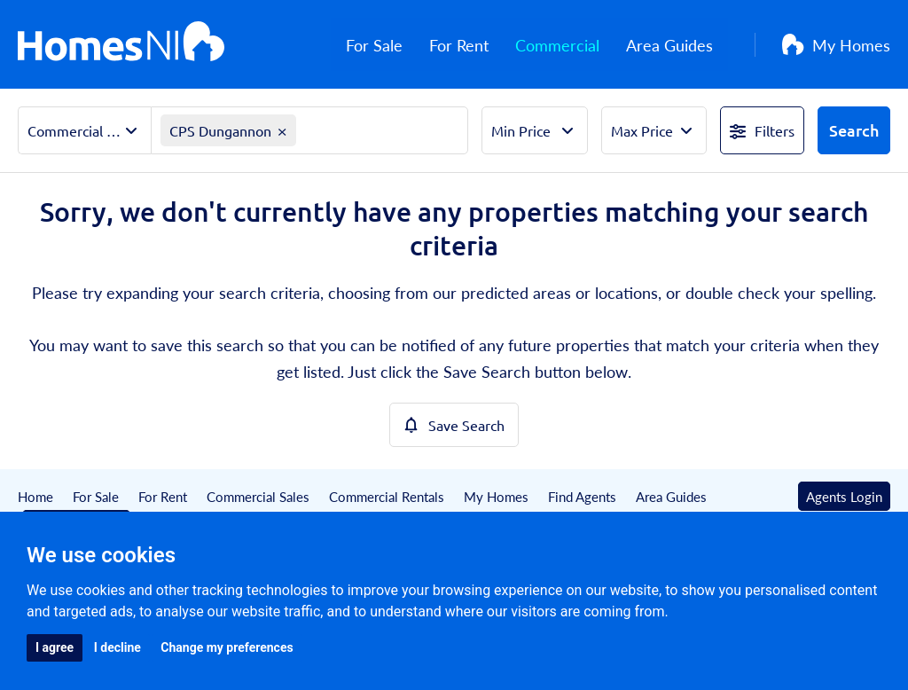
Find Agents (582, 496)
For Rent (474, 45)
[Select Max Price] (654, 130)
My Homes (836, 45)
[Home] (121, 44)
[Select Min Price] (534, 130)
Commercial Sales (258, 496)
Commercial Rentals (386, 496)
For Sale (389, 45)
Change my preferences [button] (226, 647)
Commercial (572, 45)
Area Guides (684, 45)
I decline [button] (117, 647)
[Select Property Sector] (85, 130)
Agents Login (844, 496)
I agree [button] (54, 647)
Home (35, 496)
